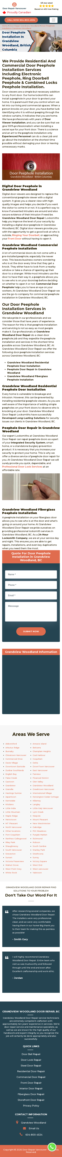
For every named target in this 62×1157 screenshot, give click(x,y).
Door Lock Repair (31, 1060)
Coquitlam (37, 759)
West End (37, 865)
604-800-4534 (33, 1134)
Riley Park (10, 842)
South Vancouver (13, 850)
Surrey (36, 857)
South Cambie (39, 846)
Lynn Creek (38, 812)
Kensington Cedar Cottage (46, 797)
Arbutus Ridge (12, 747)
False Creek (11, 778)
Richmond (37, 838)
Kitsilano (9, 804)
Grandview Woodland (43, 785)
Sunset (8, 857)
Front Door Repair (31, 1082)
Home (5, 26)
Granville (9, 789)
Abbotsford (11, 744)
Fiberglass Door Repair (31, 1094)
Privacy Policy (31, 1105)
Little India (10, 808)
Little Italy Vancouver (43, 808)
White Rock (11, 872)
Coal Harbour (39, 755)
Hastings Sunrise (13, 793)
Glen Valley (38, 781)
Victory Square (40, 861)
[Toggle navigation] (53, 20)
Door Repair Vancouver (34, 1149)
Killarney (37, 801)
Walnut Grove (12, 865)
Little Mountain (12, 812)
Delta (35, 763)
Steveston (10, 854)
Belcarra (37, 747)
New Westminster (41, 823)
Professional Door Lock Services (22, 466)
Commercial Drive (14, 759)
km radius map (31, 685)
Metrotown (10, 819)
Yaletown (37, 872)
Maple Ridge (11, 816)
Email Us (34, 1128)
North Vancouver (13, 827)
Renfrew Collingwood (15, 838)
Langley (36, 804)
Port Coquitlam (12, 835)
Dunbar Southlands (14, 770)
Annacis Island (39, 744)
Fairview (37, 774)
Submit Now (31, 631)
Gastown (9, 781)
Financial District (41, 778)
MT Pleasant (11, 823)
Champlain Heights (42, 751)
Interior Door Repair (31, 1088)
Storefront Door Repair (31, 1100)
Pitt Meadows (39, 831)
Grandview (10, 785)
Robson (36, 842)
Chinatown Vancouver (15, 755)
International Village (42, 793)
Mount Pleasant (40, 819)
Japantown (10, 797)
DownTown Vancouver (44, 766)
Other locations (12, 831)
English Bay (11, 774)
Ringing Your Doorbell (25, 235)
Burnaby (9, 751)
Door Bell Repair (31, 1054)
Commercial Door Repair (31, 1077)
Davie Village (11, 763)
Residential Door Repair (31, 1071)
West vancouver (40, 869)
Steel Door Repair (31, 1065)
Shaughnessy (11, 846)
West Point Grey (13, 869)
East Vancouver (40, 770)
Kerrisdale (10, 801)
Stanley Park (39, 850)
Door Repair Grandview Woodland (24, 26)
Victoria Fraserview (14, 861)
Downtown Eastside (15, 766)
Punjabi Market (40, 835)
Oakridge (37, 827)
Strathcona (38, 854)
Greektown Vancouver (43, 789)
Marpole (37, 816)
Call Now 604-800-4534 (21, 20)
